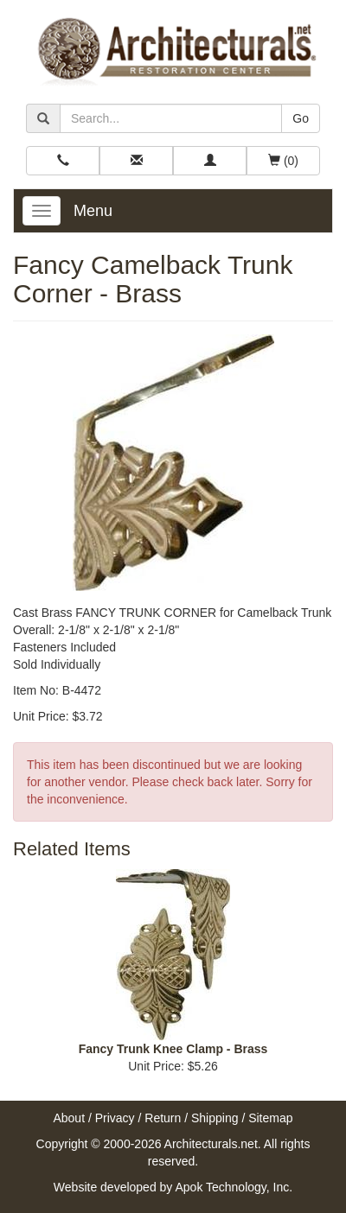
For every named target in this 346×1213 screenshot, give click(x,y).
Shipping (215, 1118)
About (69, 1118)
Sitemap (270, 1118)
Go (300, 118)
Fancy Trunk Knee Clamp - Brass (173, 1049)
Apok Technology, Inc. (233, 1187)
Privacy (115, 1118)
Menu (93, 210)
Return (162, 1118)
